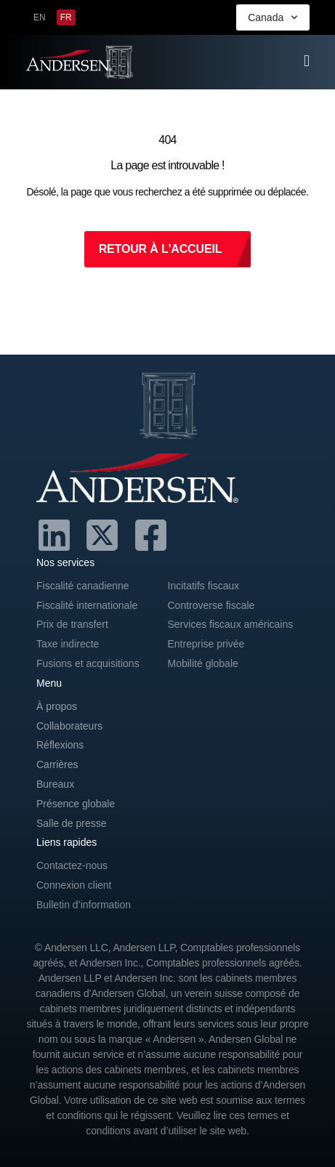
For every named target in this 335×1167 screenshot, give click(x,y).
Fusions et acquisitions (88, 663)
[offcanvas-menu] (307, 61)
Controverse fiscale (211, 605)
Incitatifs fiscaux (204, 585)
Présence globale (75, 803)
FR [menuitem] (66, 17)
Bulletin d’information (83, 904)
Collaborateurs (69, 726)
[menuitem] (39, 17)
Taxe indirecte (67, 644)
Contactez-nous (72, 865)
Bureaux (55, 784)
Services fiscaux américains (231, 624)
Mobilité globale (203, 663)
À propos (56, 706)
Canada (273, 17)
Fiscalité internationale (86, 605)
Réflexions (60, 745)
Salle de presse (71, 823)
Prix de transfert (72, 624)
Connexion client (74, 885)
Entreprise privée (206, 644)
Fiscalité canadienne (82, 585)
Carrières (57, 764)
